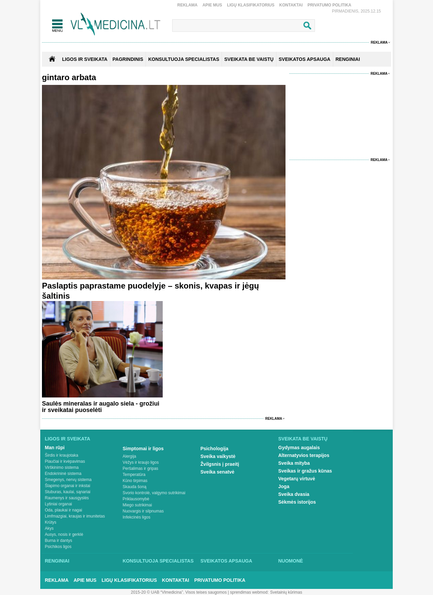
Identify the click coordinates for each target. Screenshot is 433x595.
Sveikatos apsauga (226, 561)
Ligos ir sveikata (84, 59)
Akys (49, 528)
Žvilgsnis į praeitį (220, 464)
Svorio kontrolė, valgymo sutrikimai (154, 492)
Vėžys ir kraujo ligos (141, 462)
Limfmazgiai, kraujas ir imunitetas (75, 516)
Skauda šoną (134, 486)
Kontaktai (291, 5)
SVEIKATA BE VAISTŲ (249, 59)
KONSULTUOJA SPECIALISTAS (183, 59)
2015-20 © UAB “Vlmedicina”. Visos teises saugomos (179, 592)
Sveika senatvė (217, 472)
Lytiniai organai (58, 504)
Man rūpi (55, 447)
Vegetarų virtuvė (296, 478)
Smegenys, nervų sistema (68, 479)
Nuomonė (290, 561)
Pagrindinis (128, 59)
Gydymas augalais (299, 447)
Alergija (129, 456)
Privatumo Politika (329, 5)
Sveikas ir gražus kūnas (305, 471)
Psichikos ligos (58, 546)
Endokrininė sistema (63, 473)
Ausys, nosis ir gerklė (64, 534)
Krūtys (50, 522)
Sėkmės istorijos (297, 502)
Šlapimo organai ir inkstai (67, 485)
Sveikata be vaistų (303, 438)
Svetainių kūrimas (286, 592)
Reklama (187, 5)
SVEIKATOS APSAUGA (305, 59)
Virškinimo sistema (62, 467)
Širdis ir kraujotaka (61, 455)
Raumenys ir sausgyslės (67, 498)
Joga (284, 486)
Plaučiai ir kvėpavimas (65, 461)
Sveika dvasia (294, 494)
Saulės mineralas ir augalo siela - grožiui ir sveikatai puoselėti (100, 406)
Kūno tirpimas (135, 480)
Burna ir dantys (58, 540)
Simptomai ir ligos (143, 448)
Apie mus (212, 5)
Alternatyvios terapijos (303, 455)
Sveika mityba (294, 463)
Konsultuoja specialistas (158, 561)
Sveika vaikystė (218, 456)
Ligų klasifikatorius (250, 5)
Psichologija (214, 448)
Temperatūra (134, 474)
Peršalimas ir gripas (140, 468)
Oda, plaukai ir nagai (63, 510)
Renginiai (57, 561)
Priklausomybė (136, 499)
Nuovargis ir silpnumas (143, 511)
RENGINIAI (348, 59)
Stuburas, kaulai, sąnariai (68, 491)
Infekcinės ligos (137, 517)
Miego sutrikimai (137, 505)
